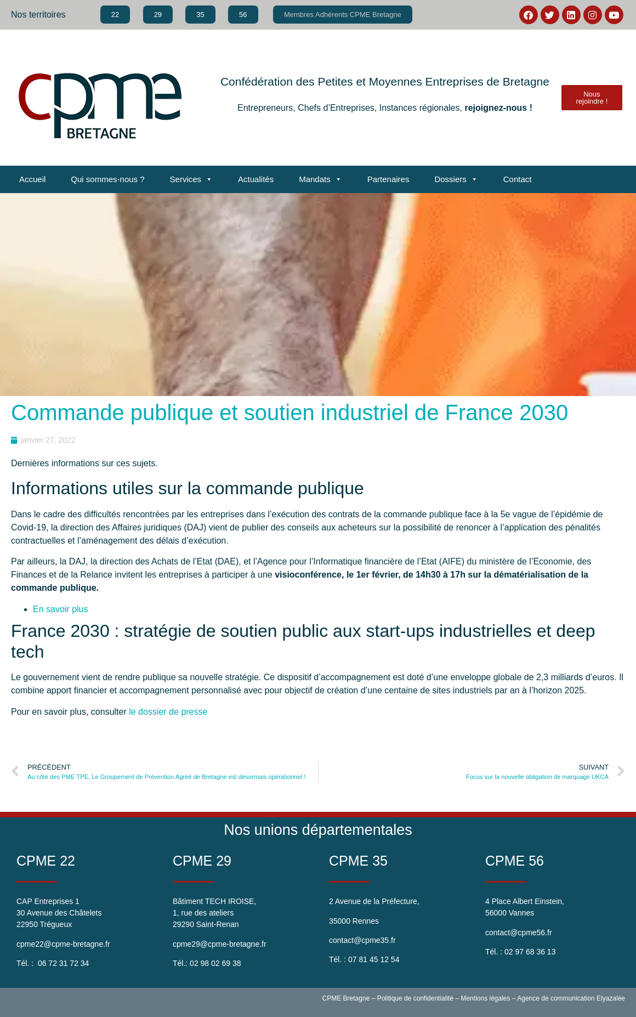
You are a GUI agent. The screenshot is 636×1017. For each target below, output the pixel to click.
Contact (517, 179)
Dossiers (456, 179)
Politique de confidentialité (415, 998)
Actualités (256, 179)
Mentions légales (485, 998)
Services (191, 179)
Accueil (32, 179)
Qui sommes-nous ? (107, 179)
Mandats (320, 179)
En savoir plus (60, 609)
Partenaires (388, 179)
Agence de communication (555, 998)
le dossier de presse (168, 711)
